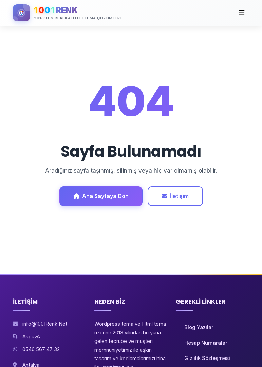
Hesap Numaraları (206, 342)
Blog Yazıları (199, 327)
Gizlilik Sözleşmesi (207, 358)
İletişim (175, 196)
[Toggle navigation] (241, 13)
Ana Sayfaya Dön (101, 196)
